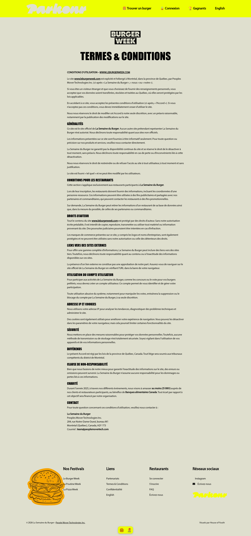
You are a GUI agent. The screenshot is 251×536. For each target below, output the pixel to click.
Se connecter (156, 478)
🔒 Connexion (169, 8)
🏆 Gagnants (197, 8)
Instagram (200, 478)
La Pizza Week (70, 489)
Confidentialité (114, 489)
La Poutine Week (72, 484)
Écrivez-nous (156, 495)
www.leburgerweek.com (87, 79)
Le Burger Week (71, 478)
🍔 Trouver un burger (136, 8)
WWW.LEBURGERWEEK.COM (115, 72)
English (220, 8)
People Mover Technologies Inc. (70, 523)
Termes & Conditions (117, 484)
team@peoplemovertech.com (93, 429)
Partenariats (112, 478)
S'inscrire (154, 484)
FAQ (151, 489)
